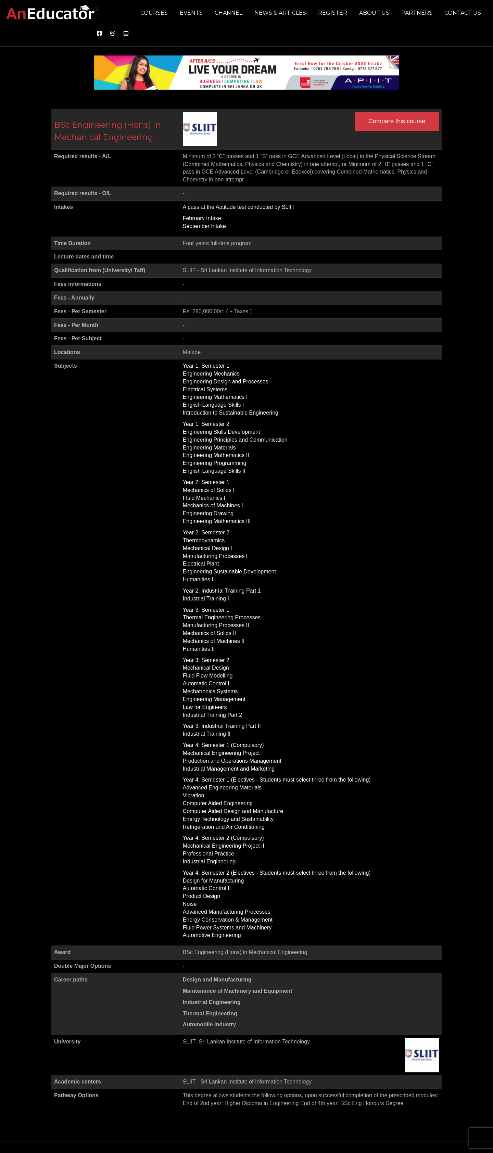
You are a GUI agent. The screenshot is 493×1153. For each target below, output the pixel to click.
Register (332, 13)
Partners (416, 13)
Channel (228, 13)
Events (191, 13)
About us (374, 13)
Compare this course (396, 121)
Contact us (462, 13)
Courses (154, 13)
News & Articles (280, 13)
